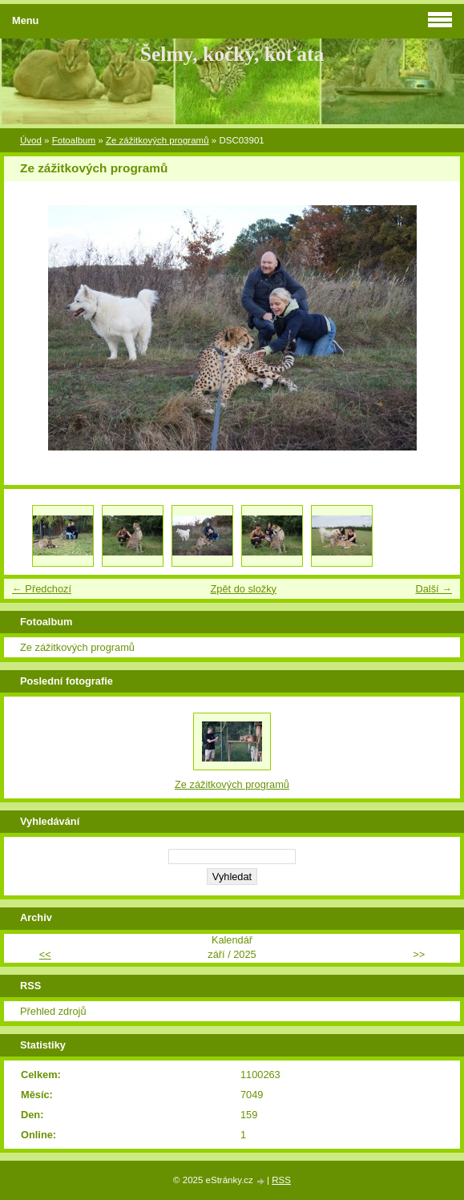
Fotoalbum (73, 140)
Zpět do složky (243, 589)
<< (45, 954)
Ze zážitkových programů (157, 140)
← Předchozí (41, 589)
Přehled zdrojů (53, 1011)
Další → (433, 589)
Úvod (31, 140)
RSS (281, 1180)
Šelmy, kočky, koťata (232, 54)
